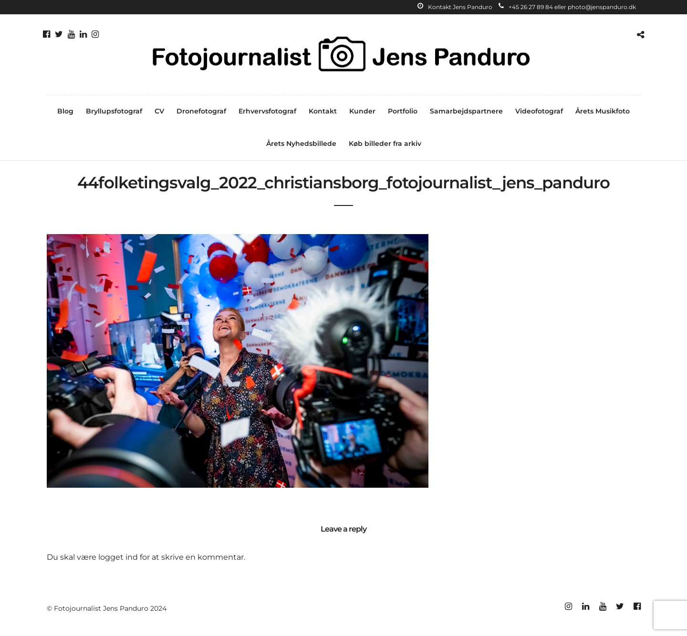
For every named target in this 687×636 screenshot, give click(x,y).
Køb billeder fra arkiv (385, 143)
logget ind (118, 557)
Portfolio (402, 111)
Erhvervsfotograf (267, 111)
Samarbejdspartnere (466, 111)
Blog (65, 111)
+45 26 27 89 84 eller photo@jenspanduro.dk (567, 6)
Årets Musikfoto (602, 111)
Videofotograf (539, 111)
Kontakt (323, 111)
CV (159, 111)
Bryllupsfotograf (114, 111)
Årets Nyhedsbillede (301, 143)
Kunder (362, 111)
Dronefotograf (201, 111)
